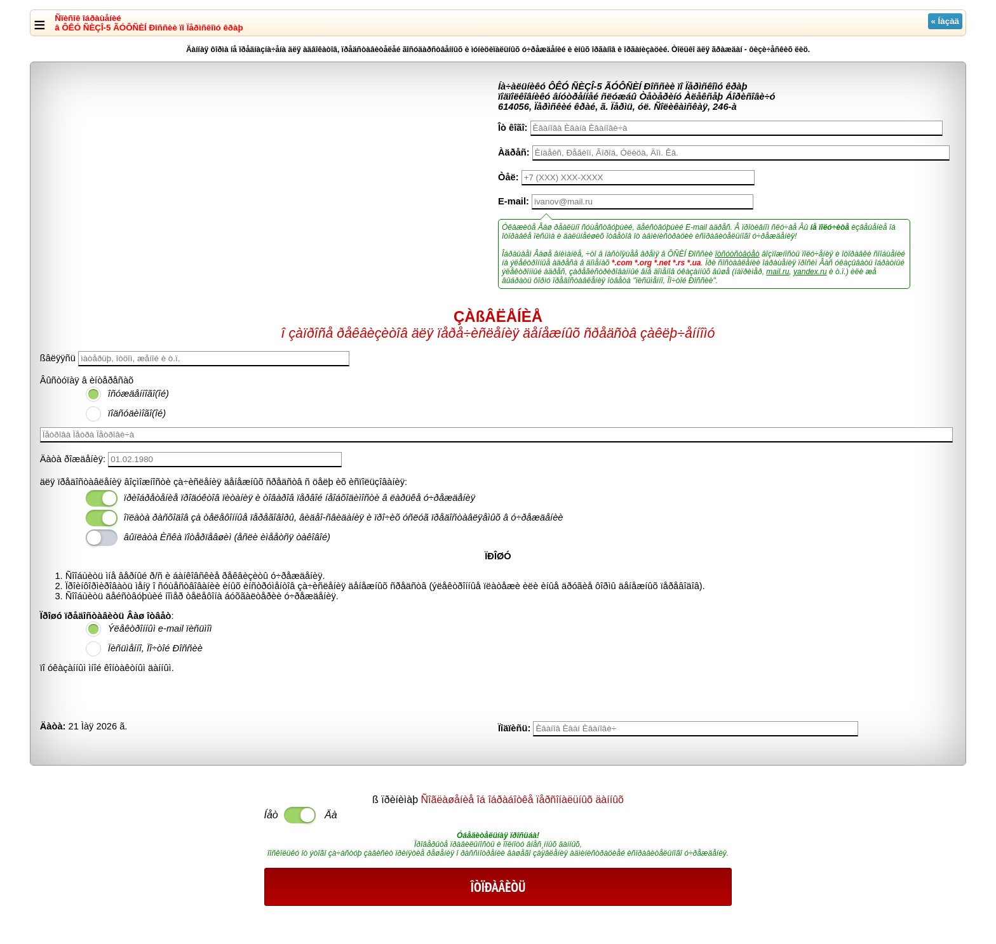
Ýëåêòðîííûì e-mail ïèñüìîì (160, 628)
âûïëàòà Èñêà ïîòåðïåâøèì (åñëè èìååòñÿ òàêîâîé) (227, 537)
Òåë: (508, 177)
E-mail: (513, 201)
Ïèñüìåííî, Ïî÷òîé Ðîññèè (155, 648)
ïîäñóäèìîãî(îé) (137, 413)
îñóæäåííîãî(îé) (138, 394)
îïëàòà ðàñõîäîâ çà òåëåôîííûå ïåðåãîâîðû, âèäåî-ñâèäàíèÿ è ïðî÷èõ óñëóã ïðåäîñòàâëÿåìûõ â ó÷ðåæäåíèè (343, 517)
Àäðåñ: (514, 152)
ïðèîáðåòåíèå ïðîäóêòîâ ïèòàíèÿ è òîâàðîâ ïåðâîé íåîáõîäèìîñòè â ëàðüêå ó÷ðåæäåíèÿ (299, 498)
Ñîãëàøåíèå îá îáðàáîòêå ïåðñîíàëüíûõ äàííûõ (522, 799)
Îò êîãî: (512, 128)
